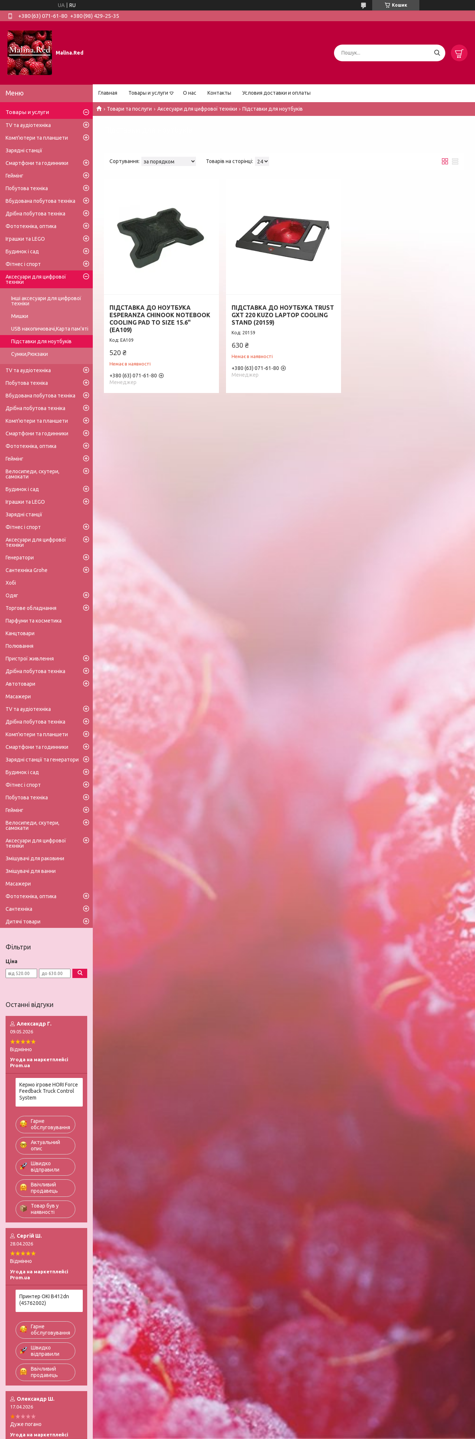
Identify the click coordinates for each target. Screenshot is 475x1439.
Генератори (20, 558)
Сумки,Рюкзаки (29, 354)
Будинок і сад (22, 251)
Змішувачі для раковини (35, 858)
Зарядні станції (24, 150)
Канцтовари (20, 633)
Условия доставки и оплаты (276, 93)
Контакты (219, 93)
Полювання (19, 646)
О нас (189, 93)
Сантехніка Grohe (27, 570)
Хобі (11, 583)
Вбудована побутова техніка (40, 201)
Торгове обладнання (31, 608)
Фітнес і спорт (23, 264)
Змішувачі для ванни (31, 871)
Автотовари (20, 684)
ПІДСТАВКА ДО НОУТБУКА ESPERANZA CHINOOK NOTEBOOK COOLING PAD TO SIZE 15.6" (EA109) (159, 318)
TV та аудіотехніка (28, 125)
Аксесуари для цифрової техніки (197, 109)
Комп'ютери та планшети (37, 138)
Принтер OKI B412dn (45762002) (44, 1299)
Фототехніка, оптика (31, 226)
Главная (107, 93)
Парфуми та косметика (34, 621)
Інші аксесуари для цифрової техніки (46, 300)
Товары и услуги (148, 93)
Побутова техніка (27, 188)
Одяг (12, 595)
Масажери (18, 696)
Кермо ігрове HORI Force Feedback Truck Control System (48, 1091)
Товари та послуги (129, 109)
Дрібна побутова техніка (35, 214)
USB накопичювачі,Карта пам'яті (49, 329)
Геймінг (14, 176)
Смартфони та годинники (37, 163)
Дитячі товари (23, 922)
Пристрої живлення (30, 659)
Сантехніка (19, 909)
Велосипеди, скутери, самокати (32, 474)
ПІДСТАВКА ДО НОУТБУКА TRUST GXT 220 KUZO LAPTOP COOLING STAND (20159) (283, 315)
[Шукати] (437, 53)
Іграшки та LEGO (25, 239)
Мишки (19, 316)
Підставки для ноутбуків (41, 341)
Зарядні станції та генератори (42, 760)
